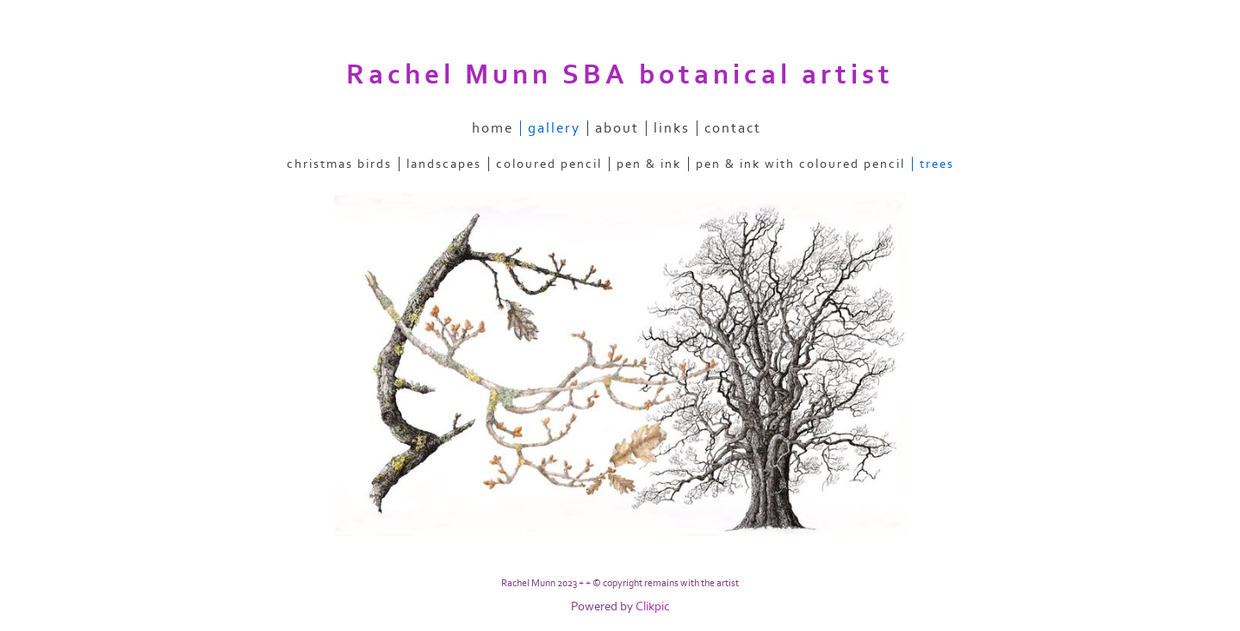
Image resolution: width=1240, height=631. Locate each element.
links (672, 128)
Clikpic (653, 606)
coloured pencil (549, 164)
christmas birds (339, 164)
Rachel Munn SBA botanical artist (620, 75)
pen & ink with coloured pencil (800, 164)
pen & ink (649, 164)
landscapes (443, 164)
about (617, 128)
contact (732, 128)
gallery (554, 128)
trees (937, 164)
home (492, 128)
